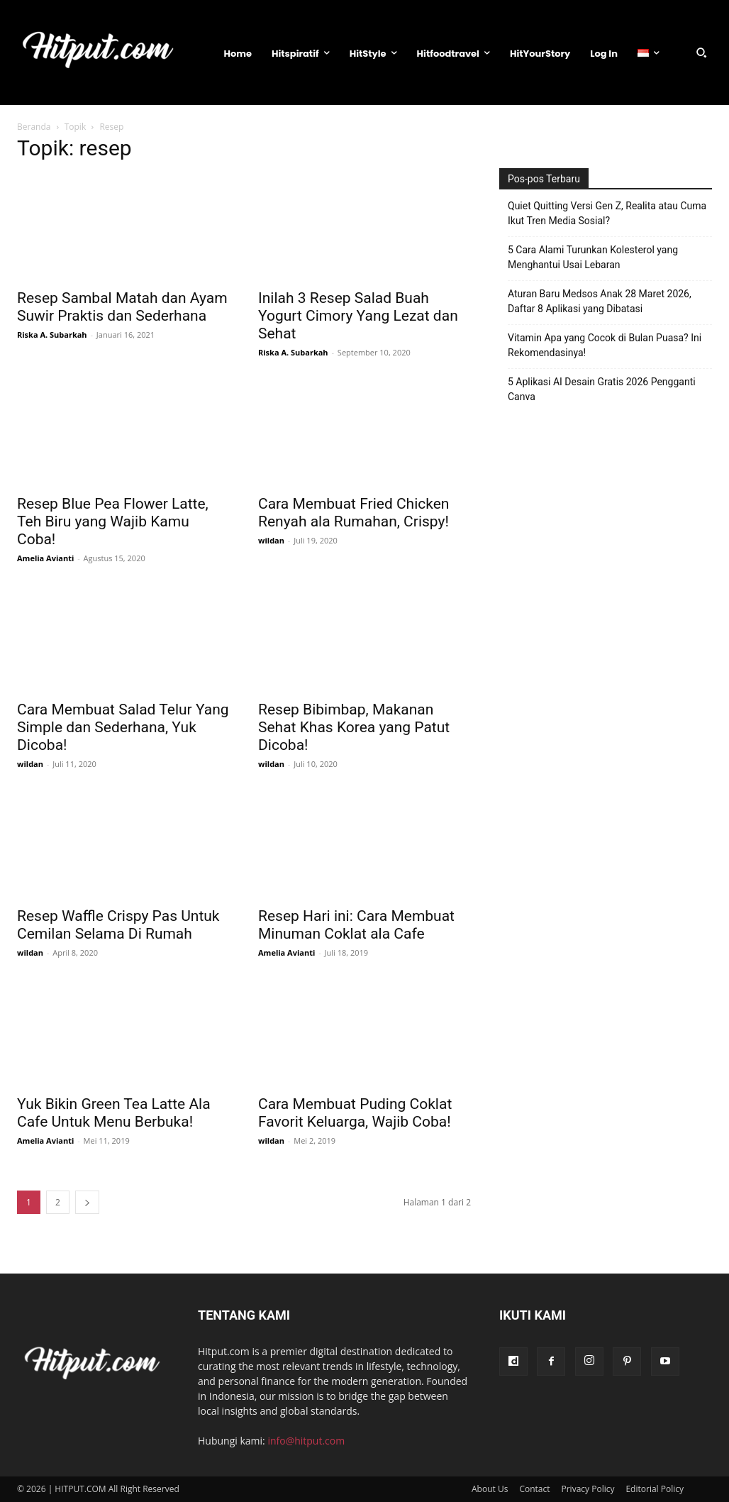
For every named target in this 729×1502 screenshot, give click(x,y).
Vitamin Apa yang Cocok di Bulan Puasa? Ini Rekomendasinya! (604, 345)
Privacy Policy (588, 1489)
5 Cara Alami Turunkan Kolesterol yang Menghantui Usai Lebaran (593, 257)
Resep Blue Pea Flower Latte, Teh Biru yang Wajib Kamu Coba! (112, 521)
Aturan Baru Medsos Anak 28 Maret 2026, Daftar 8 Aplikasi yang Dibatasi (599, 301)
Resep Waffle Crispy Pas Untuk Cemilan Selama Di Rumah (118, 924)
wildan (271, 540)
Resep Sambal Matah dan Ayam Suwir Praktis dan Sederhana (122, 306)
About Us (490, 1489)
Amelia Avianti (45, 558)
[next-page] (87, 1202)
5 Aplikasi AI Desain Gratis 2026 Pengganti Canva (602, 389)
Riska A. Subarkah (52, 334)
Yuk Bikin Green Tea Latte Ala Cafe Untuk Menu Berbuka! (114, 1112)
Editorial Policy (654, 1489)
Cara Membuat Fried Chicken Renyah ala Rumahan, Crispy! (353, 512)
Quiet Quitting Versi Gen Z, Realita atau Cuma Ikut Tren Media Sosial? (607, 213)
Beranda (33, 127)
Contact (534, 1489)
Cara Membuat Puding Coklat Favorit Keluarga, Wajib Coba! (355, 1112)
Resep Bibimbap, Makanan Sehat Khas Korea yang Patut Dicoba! (354, 727)
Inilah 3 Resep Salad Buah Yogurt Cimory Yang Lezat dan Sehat (358, 315)
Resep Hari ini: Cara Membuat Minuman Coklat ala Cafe (356, 924)
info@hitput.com (306, 1440)
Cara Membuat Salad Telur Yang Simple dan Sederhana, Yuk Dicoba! (123, 727)
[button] (701, 52)
